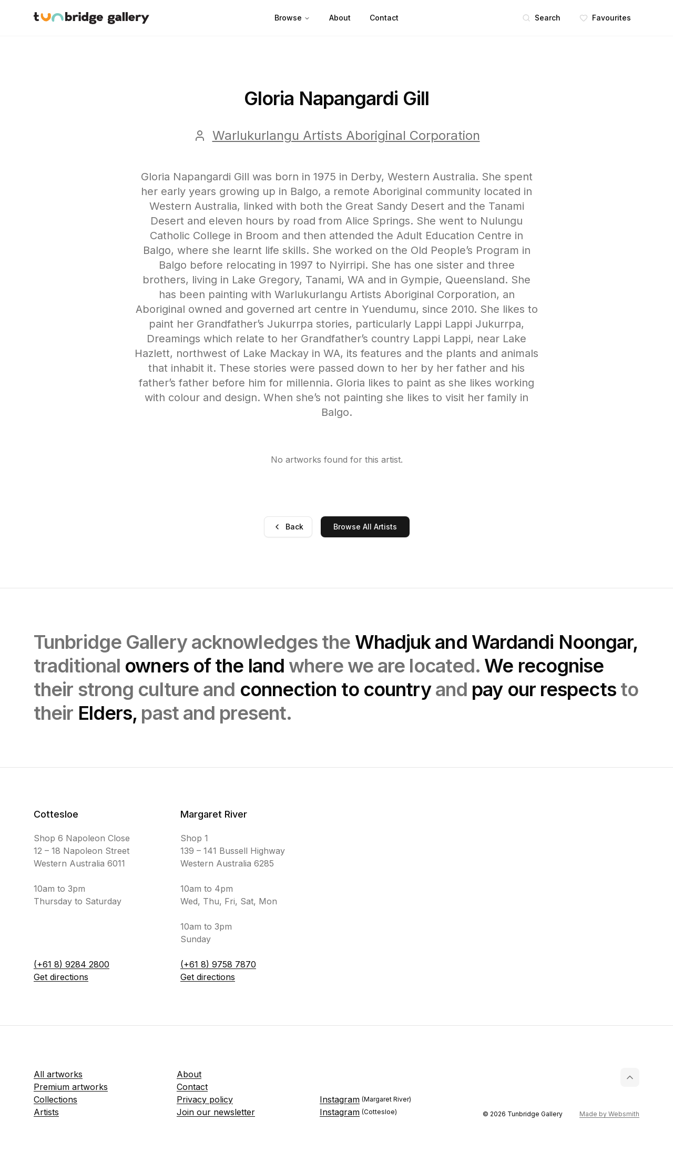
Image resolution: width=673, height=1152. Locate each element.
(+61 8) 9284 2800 (71, 964)
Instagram (365, 1099)
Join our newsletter (216, 1112)
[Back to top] (629, 1077)
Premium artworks (71, 1087)
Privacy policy (205, 1099)
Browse (292, 17)
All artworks (58, 1074)
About (340, 17)
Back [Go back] (288, 526)
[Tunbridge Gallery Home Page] (91, 18)
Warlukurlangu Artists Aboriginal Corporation (346, 135)
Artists (46, 1112)
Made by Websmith (609, 1114)
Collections (55, 1099)
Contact (384, 17)
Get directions (61, 977)
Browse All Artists (365, 526)
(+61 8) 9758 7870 (218, 964)
